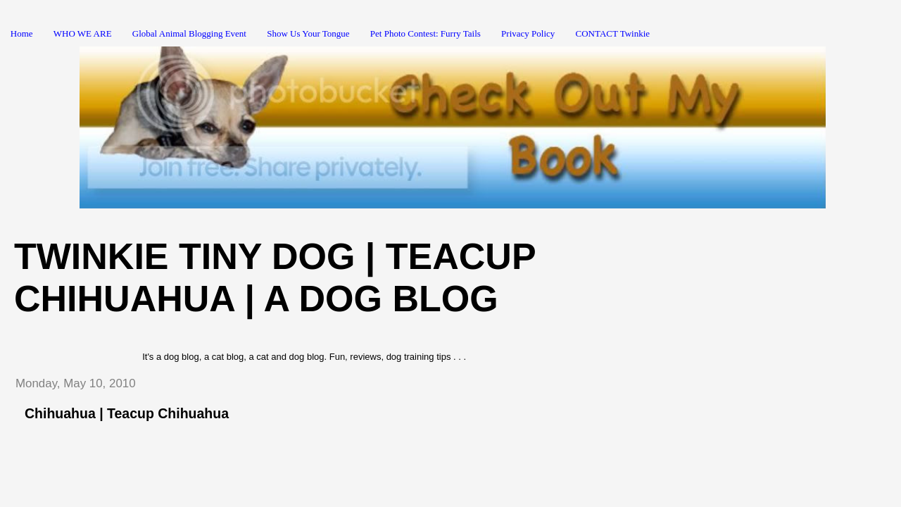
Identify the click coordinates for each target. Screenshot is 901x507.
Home (22, 33)
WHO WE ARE (82, 33)
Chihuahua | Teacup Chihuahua (127, 413)
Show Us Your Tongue (308, 33)
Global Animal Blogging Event (189, 33)
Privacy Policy (528, 33)
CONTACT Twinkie (613, 33)
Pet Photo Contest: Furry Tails (425, 33)
